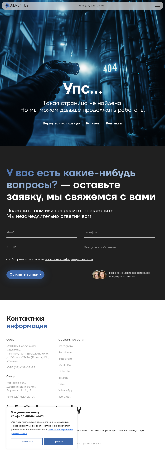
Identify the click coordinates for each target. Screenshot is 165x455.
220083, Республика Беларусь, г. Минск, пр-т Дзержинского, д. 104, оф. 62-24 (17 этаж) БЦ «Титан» (27, 353)
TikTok (63, 378)
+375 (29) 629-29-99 (91, 5)
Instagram (65, 346)
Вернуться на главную (61, 123)
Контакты (114, 123)
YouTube (64, 365)
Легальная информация (103, 430)
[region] (41, 428)
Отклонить (27, 441)
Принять (58, 441)
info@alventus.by (43, 409)
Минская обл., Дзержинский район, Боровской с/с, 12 (21, 386)
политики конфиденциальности (69, 259)
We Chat (64, 397)
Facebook (65, 352)
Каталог (93, 123)
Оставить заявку (25, 275)
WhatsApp (65, 390)
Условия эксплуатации (131, 430)
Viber (62, 384)
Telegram (65, 359)
